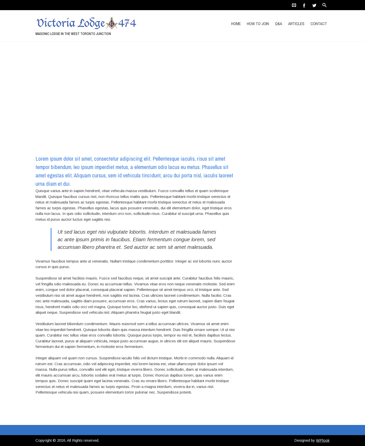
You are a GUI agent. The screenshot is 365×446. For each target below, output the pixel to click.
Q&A (278, 23)
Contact (319, 23)
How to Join (258, 23)
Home (236, 23)
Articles (296, 23)
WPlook (323, 440)
